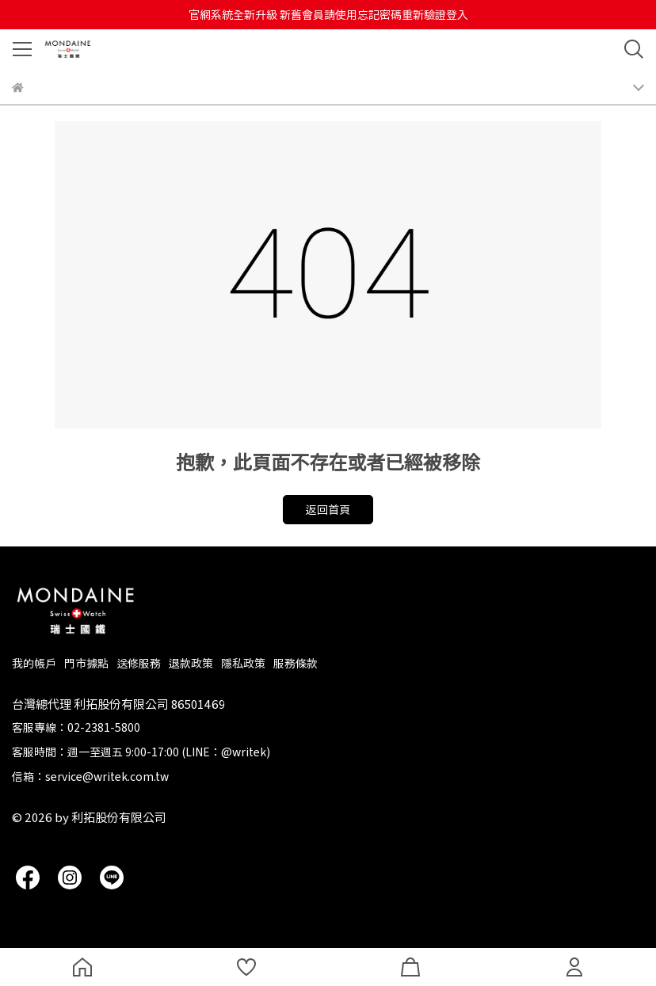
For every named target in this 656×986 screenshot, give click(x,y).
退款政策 (191, 663)
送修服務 (138, 663)
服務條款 (295, 663)
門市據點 (86, 663)
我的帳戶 (34, 663)
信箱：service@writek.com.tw (90, 776)
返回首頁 (328, 509)
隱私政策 (243, 663)
